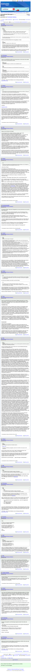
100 (28, 19)
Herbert (3, 85)
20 (18, 654)
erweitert (29, 15)
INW (3, 465)
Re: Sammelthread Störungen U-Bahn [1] (7, 25)
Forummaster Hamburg (11, 17)
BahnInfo (23, 670)
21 (19, 654)
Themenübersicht (9, 19)
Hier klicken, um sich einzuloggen (6, 665)
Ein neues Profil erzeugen (27, 0)
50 (27, 19)
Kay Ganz (4, 516)
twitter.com (4, 446)
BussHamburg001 (5, 205)
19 (17, 654)
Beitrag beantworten (19, 82)
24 (23, 654)
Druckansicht (16, 659)
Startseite (2, 12)
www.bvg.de (13, 186)
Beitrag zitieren (26, 82)
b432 (3, 127)
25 (24, 654)
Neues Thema (16, 19)
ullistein (3, 439)
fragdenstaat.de (4, 107)
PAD (3, 555)
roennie (3, 233)
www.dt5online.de (5, 80)
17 (14, 654)
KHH (3, 338)
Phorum (11, 670)
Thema (24, 12)
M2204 (3, 24)
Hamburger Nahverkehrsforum (18, 12)
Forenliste (3, 19)
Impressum (9, 669)
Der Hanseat (4, 617)
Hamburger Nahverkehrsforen (8, 12)
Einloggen (19, 0)
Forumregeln (21, 669)
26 (25, 654)
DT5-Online (4, 55)
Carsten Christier (5, 572)
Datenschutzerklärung (15, 669)
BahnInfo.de (16, 476)
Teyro (3, 296)
